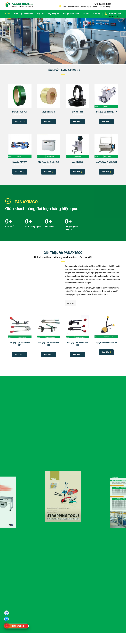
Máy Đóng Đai (53, 14)
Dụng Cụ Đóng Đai (71, 14)
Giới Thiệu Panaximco (23, 14)
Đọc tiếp (20, 121)
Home (7, 14)
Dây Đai (40, 14)
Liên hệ (96, 14)
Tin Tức (86, 14)
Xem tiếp (70, 303)
